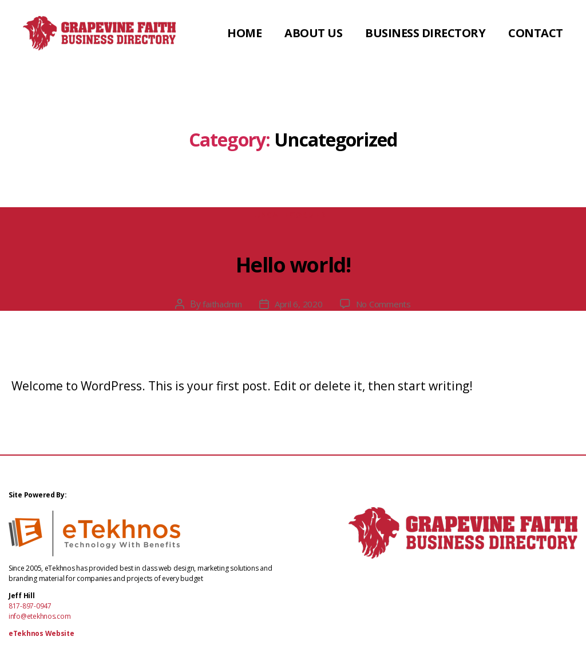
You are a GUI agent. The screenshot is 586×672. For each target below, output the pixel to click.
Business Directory (503, 30)
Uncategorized (293, 218)
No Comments (387, 307)
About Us (391, 30)
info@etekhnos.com (39, 619)
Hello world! (293, 262)
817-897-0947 (30, 609)
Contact (535, 48)
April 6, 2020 (299, 307)
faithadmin (218, 307)
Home (322, 30)
